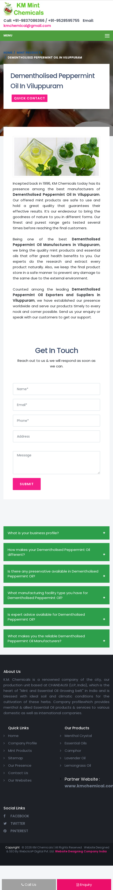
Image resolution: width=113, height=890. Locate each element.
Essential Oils (76, 743)
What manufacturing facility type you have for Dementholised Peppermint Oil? (48, 595)
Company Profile (22, 743)
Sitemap (15, 758)
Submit (27, 484)
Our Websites (20, 780)
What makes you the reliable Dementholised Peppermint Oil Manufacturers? (46, 638)
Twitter (14, 823)
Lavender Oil (75, 758)
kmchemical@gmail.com (27, 25)
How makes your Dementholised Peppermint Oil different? (49, 552)
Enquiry (84, 884)
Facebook (16, 816)
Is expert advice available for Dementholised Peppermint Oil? (46, 617)
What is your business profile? (33, 532)
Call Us (28, 884)
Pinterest (15, 830)
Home (8, 53)
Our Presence (19, 765)
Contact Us (18, 772)
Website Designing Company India (81, 851)
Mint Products (30, 53)
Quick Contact (29, 98)
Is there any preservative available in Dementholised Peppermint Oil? (53, 574)
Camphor (73, 750)
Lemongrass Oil (78, 765)
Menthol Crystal (78, 735)
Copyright (12, 847)
